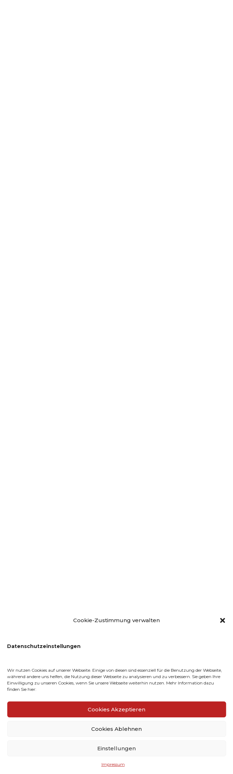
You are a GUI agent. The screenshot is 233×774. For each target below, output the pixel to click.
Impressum (113, 764)
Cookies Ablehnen (116, 729)
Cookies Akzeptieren (116, 709)
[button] (222, 620)
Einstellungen (116, 748)
